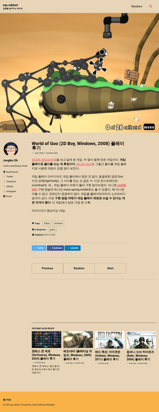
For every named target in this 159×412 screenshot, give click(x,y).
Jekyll (34, 405)
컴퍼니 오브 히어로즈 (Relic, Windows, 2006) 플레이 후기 (140, 355)
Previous (47, 268)
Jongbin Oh (10, 160)
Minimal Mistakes (47, 405)
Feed (7, 400)
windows (58, 223)
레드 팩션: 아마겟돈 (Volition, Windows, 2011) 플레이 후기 (107, 355)
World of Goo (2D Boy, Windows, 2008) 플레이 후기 (78, 146)
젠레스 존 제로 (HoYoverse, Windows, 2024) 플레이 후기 (46, 354)
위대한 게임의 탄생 (44, 159)
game (52, 229)
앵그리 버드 (84, 164)
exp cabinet (13, 6)
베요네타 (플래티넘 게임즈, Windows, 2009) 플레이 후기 (77, 355)
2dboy (47, 223)
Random (136, 6)
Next (110, 268)
